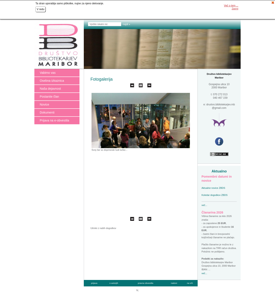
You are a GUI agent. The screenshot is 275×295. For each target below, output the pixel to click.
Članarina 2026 (212, 212)
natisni (174, 283)
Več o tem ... (231, 5)
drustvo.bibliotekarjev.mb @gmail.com (220, 106)
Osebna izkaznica (52, 80)
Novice (44, 104)
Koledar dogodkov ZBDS (215, 195)
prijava (94, 283)
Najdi (125, 24)
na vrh (190, 283)
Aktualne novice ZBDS (213, 188)
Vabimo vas (48, 72)
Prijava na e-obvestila (54, 120)
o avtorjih (114, 283)
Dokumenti (47, 112)
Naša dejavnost (50, 88)
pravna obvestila (145, 283)
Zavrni (235, 8)
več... (204, 205)
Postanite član (49, 96)
